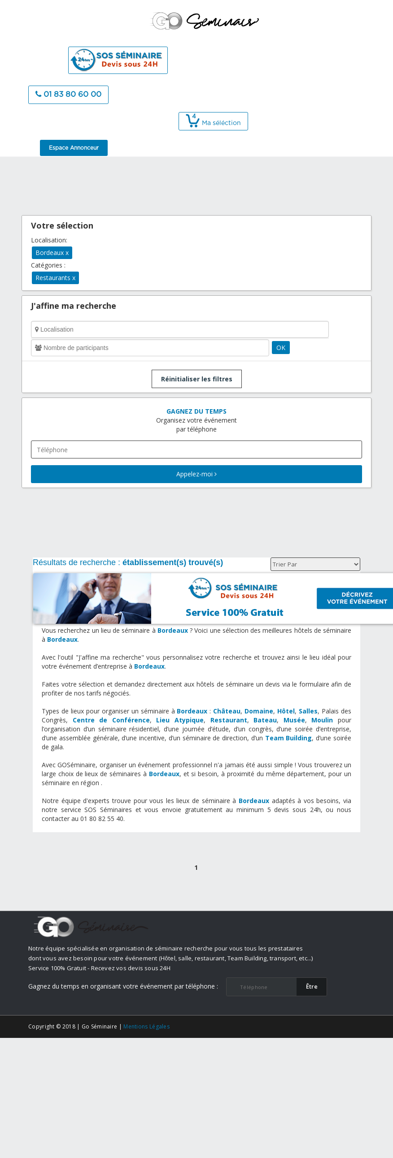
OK (280, 347)
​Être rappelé (312, 989)
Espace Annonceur (74, 148)
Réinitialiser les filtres (196, 379)
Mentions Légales (146, 1026)
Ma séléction (213, 123)
